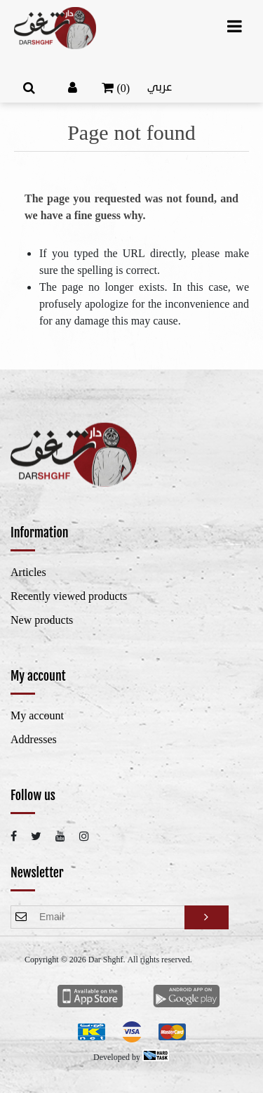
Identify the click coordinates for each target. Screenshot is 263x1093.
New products (42, 620)
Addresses (34, 739)
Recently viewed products (69, 596)
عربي (159, 87)
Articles (28, 572)
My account (37, 716)
